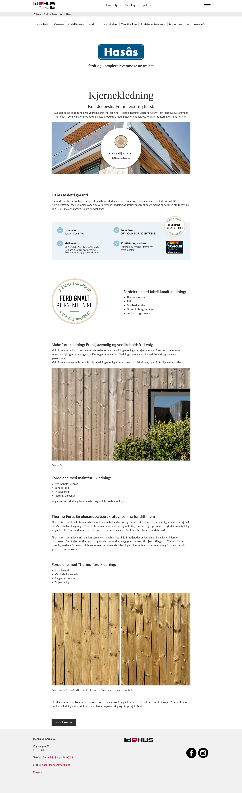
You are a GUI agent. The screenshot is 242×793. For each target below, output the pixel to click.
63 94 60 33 (66, 757)
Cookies (37, 772)
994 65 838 (49, 757)
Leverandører (58, 14)
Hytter (118, 5)
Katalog (130, 5)
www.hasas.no (63, 722)
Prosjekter (144, 5)
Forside (39, 14)
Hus (108, 5)
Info (47, 14)
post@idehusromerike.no (56, 764)
